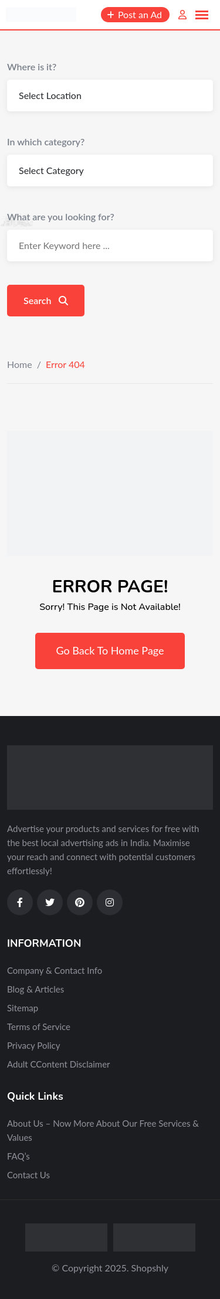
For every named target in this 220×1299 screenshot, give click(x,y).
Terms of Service (38, 1026)
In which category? (45, 141)
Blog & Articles (35, 989)
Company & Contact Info (54, 970)
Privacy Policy (33, 1045)
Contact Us (28, 1175)
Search (45, 300)
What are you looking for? (60, 216)
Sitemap (22, 1008)
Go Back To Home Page (110, 650)
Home (19, 364)
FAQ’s (18, 1156)
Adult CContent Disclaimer (58, 1064)
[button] (202, 15)
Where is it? (31, 66)
